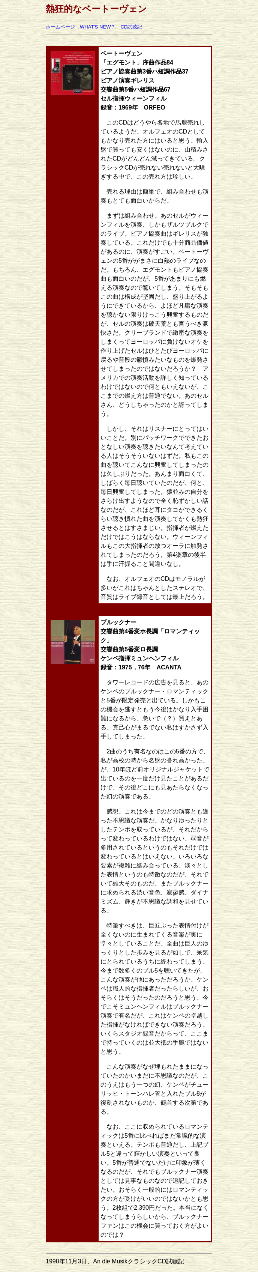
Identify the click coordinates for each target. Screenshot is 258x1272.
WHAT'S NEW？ (98, 27)
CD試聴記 (131, 27)
